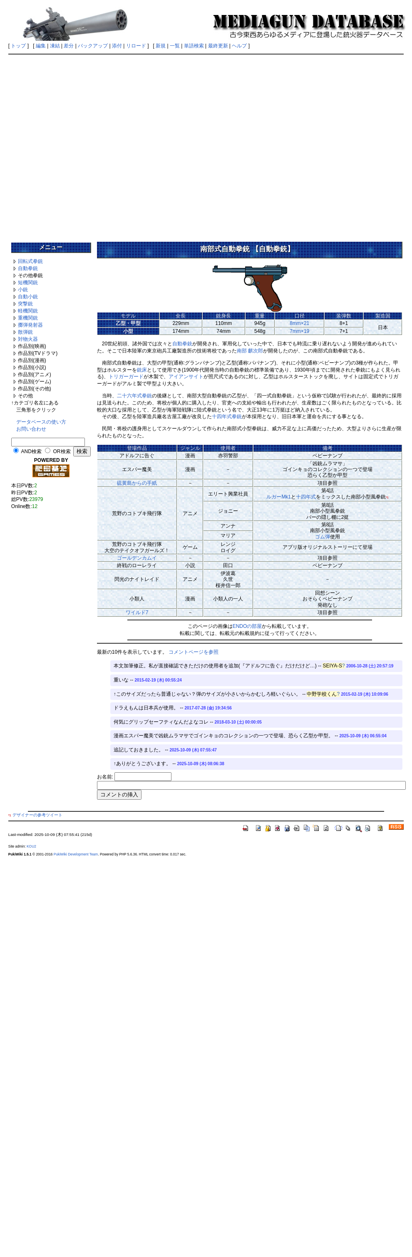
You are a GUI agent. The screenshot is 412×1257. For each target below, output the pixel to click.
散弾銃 (25, 332)
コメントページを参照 (193, 652)
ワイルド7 (137, 612)
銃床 (142, 370)
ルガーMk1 (278, 497)
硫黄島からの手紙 (137, 483)
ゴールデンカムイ (137, 558)
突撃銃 (25, 304)
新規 (161, 46)
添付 (117, 46)
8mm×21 (299, 323)
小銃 (23, 290)
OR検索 (62, 451)
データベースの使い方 (41, 422)
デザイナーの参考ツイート (37, 815)
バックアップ (93, 46)
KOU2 (31, 846)
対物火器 (28, 339)
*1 (387, 497)
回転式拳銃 (30, 261)
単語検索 (194, 46)
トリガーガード (126, 376)
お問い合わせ (31, 429)
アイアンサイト (186, 376)
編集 (41, 46)
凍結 (55, 46)
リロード (136, 46)
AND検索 (31, 451)
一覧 (175, 46)
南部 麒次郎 (250, 351)
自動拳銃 (28, 268)
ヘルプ (239, 46)
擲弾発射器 (30, 325)
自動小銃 (28, 297)
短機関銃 (28, 282)
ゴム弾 (322, 537)
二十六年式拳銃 (134, 396)
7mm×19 (299, 331)
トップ (18, 46)
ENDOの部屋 (247, 626)
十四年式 (306, 497)
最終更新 (218, 46)
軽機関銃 (28, 311)
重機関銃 (28, 318)
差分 (69, 46)
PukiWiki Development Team (76, 854)
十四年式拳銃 (227, 416)
